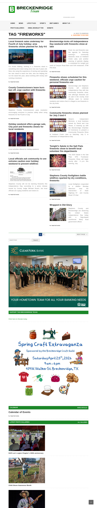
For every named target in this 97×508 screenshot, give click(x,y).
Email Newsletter (36, 28)
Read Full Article (14, 86)
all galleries (82, 429)
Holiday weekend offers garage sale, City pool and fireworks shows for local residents (26, 134)
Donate (51, 28)
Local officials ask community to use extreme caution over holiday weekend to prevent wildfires (28, 170)
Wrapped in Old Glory (62, 212)
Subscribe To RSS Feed (79, 35)
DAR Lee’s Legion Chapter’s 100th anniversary (26, 460)
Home (12, 23)
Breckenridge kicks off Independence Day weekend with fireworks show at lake (68, 44)
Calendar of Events (20, 419)
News (21, 23)
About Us (68, 23)
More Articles (82, 415)
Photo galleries (17, 28)
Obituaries (55, 23)
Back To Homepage (81, 33)
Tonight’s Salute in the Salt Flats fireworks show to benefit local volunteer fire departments (68, 154)
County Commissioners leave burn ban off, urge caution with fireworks (26, 94)
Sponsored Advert (69, 17)
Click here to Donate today (18, 326)
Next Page (82, 242)
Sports (43, 23)
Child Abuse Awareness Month (20, 492)
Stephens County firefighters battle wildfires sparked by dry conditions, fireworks (67, 184)
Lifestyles (31, 23)
